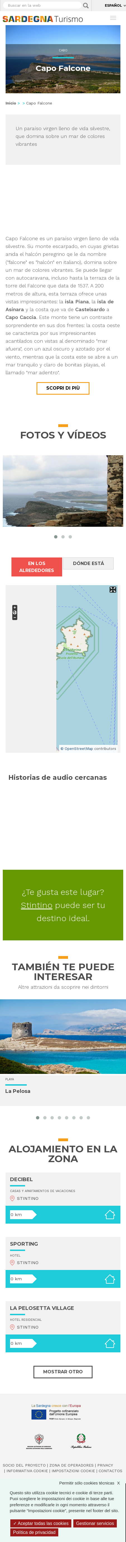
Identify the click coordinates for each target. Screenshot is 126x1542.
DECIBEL (21, 1179)
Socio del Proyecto (24, 1465)
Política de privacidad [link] (34, 1532)
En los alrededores (36, 567)
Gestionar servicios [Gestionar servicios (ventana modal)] (95, 1523)
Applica (86, 5)
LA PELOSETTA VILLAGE (42, 1308)
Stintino (36, 905)
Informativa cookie (27, 1471)
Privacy (105, 1465)
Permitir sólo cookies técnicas (92, 1483)
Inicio (11, 103)
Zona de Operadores (71, 1465)
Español (113, 5)
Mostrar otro (63, 1371)
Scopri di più (63, 388)
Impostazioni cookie (73, 1471)
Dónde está (88, 563)
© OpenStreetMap (76, 749)
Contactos (110, 1471)
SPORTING (24, 1244)
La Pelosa (17, 1091)
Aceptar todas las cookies (41, 1523)
